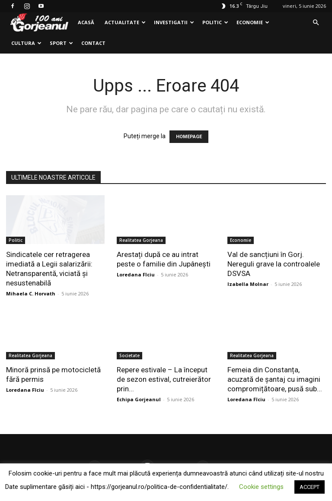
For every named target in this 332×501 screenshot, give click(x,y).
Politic (215, 22)
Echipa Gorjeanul (139, 399)
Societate (129, 355)
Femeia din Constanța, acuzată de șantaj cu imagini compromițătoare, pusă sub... (274, 379)
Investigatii (174, 22)
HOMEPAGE (189, 137)
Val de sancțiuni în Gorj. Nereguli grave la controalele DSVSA (273, 264)
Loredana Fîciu (136, 274)
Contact (93, 43)
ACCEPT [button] (309, 487)
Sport (61, 43)
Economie (252, 22)
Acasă (86, 22)
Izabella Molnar (247, 284)
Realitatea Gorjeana (141, 240)
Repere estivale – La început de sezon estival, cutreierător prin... (164, 379)
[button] (315, 23)
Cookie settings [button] (261, 487)
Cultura (26, 43)
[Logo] (39, 22)
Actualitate (125, 22)
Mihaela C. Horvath (30, 293)
